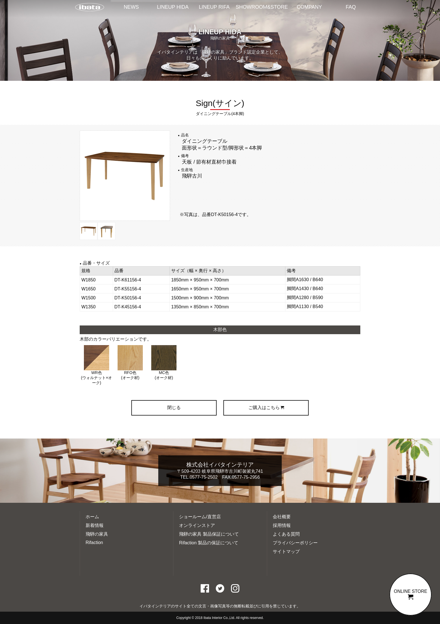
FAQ (351, 7)
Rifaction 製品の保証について (208, 542)
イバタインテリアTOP (89, 7)
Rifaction (94, 542)
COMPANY (309, 7)
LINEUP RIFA (214, 7)
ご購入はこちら (266, 407)
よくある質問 (286, 534)
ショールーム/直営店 (200, 516)
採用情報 (282, 525)
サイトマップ (286, 551)
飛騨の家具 (97, 534)
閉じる (174, 407)
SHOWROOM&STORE (262, 7)
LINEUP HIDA (173, 7)
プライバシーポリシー (295, 542)
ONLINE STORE (410, 594)
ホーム (92, 516)
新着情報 (95, 525)
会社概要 (282, 516)
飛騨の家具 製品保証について (209, 534)
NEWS (131, 7)
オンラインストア (197, 525)
